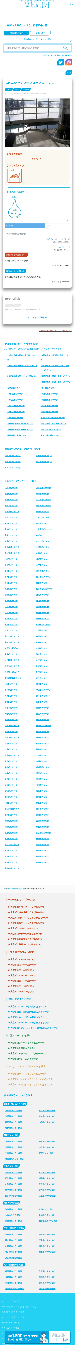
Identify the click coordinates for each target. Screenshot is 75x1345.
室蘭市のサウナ (11, 535)
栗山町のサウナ (42, 601)
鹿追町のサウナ (11, 624)
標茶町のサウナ (42, 749)
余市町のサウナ (42, 660)
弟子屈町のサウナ (43, 577)
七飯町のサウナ (11, 529)
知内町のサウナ (42, 797)
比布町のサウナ (42, 755)
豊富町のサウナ (11, 838)
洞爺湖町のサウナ (12, 511)
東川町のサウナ (11, 601)
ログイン (69, 4)
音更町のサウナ (11, 494)
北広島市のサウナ (43, 499)
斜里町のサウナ (11, 589)
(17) (13, 461)
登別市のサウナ (42, 511)
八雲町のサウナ (42, 553)
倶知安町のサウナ (12, 553)
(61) (13, 455)
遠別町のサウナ (11, 850)
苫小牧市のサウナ (43, 488)
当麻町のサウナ (11, 731)
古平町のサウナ (42, 696)
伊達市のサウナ (42, 654)
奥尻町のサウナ (42, 714)
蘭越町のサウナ (11, 833)
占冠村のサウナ (11, 690)
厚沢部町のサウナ (43, 690)
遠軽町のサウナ (42, 618)
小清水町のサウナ (12, 725)
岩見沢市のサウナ (43, 505)
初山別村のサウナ (12, 666)
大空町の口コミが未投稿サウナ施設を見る (57, 55)
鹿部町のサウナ (42, 862)
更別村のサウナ (42, 737)
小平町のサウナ (42, 719)
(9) (12, 467)
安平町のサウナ (11, 571)
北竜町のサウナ (11, 684)
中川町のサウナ (42, 636)
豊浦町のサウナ (42, 838)
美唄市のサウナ (42, 815)
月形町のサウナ (11, 743)
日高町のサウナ (42, 595)
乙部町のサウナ (42, 642)
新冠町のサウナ (42, 731)
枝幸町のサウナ (11, 749)
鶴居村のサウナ (42, 856)
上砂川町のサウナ (12, 636)
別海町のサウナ (42, 666)
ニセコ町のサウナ (43, 517)
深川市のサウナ (42, 779)
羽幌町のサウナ (11, 827)
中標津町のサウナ (43, 547)
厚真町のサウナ (11, 696)
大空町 (16, 89)
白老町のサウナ (42, 791)
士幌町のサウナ (11, 702)
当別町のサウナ (11, 583)
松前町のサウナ (42, 743)
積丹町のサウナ (42, 809)
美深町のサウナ (42, 821)
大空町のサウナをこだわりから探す (37, 39)
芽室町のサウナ (42, 827)
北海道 (8, 89)
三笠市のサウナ (11, 630)
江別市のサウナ (11, 607)
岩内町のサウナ (11, 577)
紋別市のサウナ (11, 613)
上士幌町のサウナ (12, 547)
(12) (44, 461)
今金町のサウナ (11, 654)
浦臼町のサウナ (11, 779)
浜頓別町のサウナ (43, 767)
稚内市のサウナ (11, 517)
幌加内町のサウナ (43, 725)
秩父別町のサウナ (12, 809)
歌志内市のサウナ (12, 755)
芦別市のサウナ (42, 613)
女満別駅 (26, 89)
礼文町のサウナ (11, 803)
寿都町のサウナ (11, 719)
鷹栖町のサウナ (11, 862)
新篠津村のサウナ (12, 737)
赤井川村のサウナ (12, 844)
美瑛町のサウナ (11, 541)
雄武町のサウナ (11, 856)
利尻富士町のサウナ (13, 672)
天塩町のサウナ (11, 714)
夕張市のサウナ (11, 708)
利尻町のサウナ (42, 672)
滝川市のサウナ (42, 785)
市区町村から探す (16, 33)
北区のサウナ (41, 678)
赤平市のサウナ (42, 844)
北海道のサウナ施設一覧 (16, 889)
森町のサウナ (41, 535)
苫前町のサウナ (11, 618)
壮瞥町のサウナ (42, 702)
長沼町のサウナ (42, 850)
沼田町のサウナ (11, 761)
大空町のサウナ (42, 565)
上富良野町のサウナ (44, 529)
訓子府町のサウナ (43, 833)
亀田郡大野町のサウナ (14, 648)
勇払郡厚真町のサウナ (14, 678)
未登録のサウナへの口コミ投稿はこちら (55, 330)
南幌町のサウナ (42, 684)
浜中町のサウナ (11, 767)
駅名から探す (40, 33)
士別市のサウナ (11, 565)
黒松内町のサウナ (12, 868)
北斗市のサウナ (11, 559)
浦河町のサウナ (42, 773)
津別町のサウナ (42, 761)
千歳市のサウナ (11, 505)
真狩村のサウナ (11, 797)
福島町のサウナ (42, 803)
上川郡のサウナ (42, 630)
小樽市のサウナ (42, 494)
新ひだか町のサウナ (44, 589)
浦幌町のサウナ (11, 773)
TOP (4, 889)
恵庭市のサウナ (42, 583)
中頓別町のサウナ (12, 642)
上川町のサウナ (11, 499)
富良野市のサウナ (43, 571)
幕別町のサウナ (11, 523)
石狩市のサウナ (42, 607)
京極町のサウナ (42, 648)
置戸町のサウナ (11, 815)
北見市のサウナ (11, 488)
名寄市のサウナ (42, 559)
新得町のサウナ (11, 595)
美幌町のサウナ (11, 821)
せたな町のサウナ (43, 541)
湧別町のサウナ (11, 785)
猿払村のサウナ (11, 791)
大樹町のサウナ (42, 708)
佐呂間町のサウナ (12, 660)
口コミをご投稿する (37, 317)
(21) (44, 455)
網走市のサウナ (42, 523)
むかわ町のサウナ (43, 624)
